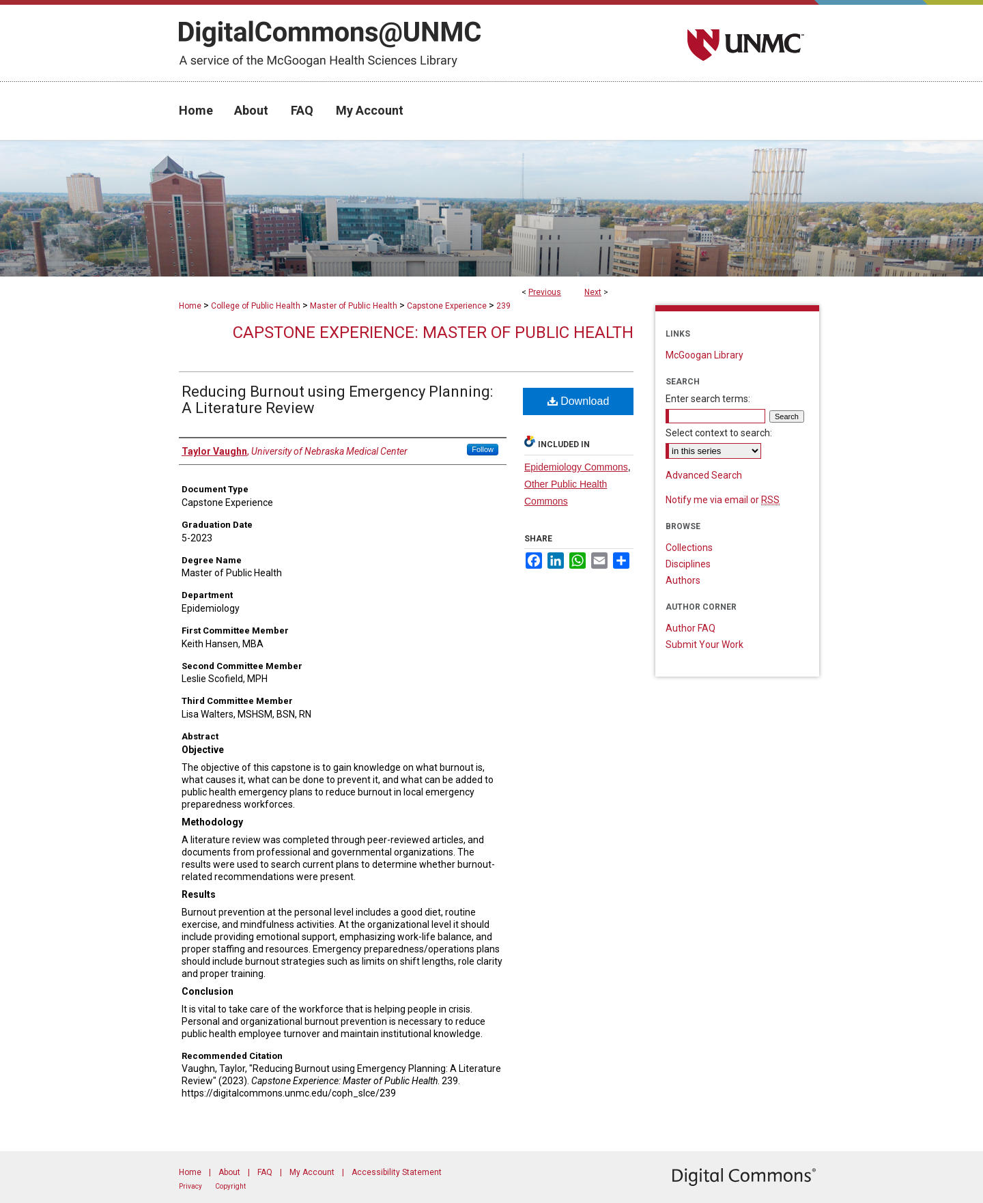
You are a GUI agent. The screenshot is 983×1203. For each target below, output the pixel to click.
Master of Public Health (353, 306)
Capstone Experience (447, 306)
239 (503, 306)
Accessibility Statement (397, 1172)
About (229, 1172)
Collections (689, 547)
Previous (544, 292)
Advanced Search (704, 475)
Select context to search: (719, 432)
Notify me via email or (723, 499)
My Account (311, 1172)
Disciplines (688, 563)
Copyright (230, 1186)
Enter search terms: (708, 398)
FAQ (264, 1172)
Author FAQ (690, 628)
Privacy (190, 1186)
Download (578, 401)
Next (592, 292)
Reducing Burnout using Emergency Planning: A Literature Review (337, 399)
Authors (683, 580)
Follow (483, 449)
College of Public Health (255, 306)
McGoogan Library (704, 355)
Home (190, 306)
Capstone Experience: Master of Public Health (433, 332)
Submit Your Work (704, 644)
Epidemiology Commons (576, 467)
